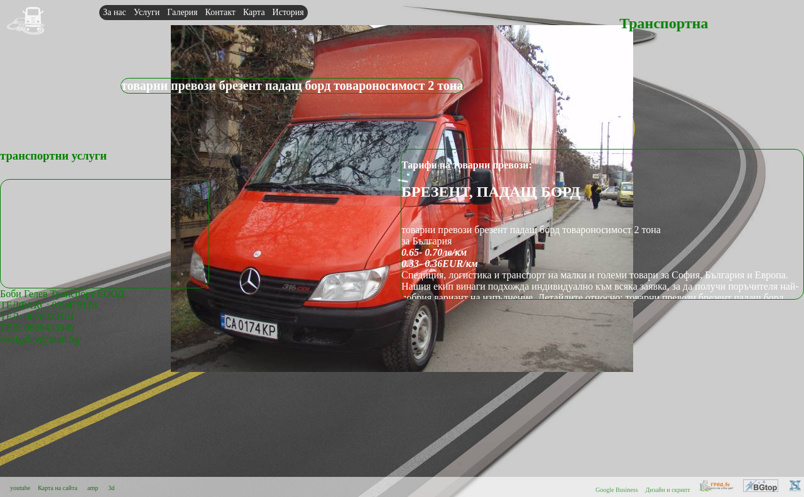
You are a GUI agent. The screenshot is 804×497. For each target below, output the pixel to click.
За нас (114, 12)
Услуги (147, 12)
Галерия (182, 12)
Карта (254, 12)
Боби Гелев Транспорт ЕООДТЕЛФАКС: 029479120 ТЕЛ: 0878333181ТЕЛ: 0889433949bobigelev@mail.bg (62, 316)
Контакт (220, 12)
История (288, 12)
